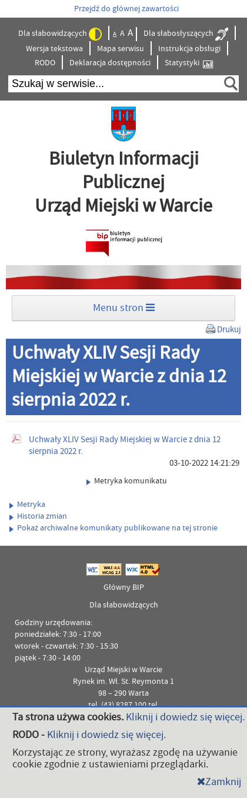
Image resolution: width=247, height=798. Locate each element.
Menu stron (124, 308)
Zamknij (219, 782)
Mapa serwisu (120, 49)
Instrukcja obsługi (189, 49)
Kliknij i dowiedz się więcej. (185, 717)
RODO (45, 63)
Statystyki (189, 63)
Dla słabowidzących (60, 34)
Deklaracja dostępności (110, 63)
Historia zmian (38, 516)
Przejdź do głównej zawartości (126, 9)
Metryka (27, 504)
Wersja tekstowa (54, 49)
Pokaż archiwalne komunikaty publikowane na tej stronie (113, 528)
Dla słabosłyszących (185, 34)
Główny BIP (124, 587)
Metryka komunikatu (126, 481)
